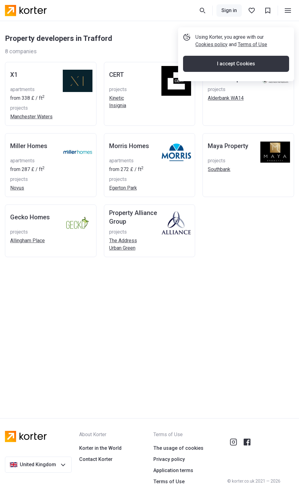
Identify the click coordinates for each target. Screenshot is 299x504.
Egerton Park (123, 188)
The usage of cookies (178, 448)
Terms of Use (252, 44)
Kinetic (116, 98)
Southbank (219, 169)
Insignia (117, 105)
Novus (17, 188)
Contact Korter (96, 459)
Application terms (173, 470)
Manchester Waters (31, 117)
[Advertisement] (149, 331)
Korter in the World (100, 448)
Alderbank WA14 (226, 98)
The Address (123, 240)
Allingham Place (27, 240)
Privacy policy (169, 459)
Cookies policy (211, 44)
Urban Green (122, 248)
